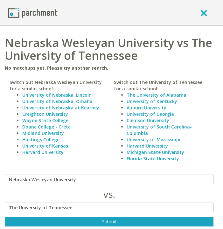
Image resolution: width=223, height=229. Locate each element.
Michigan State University (155, 152)
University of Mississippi (153, 139)
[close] (204, 13)
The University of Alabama (156, 95)
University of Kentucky (152, 101)
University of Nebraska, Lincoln (57, 95)
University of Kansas (45, 146)
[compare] (109, 179)
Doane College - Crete (46, 127)
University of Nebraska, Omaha (57, 101)
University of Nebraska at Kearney (60, 108)
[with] (109, 207)
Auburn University (146, 108)
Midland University (43, 133)
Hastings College (40, 139)
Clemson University (148, 120)
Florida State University (153, 159)
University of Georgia (150, 114)
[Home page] (33, 13)
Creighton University (45, 114)
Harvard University (43, 152)
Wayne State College (45, 120)
